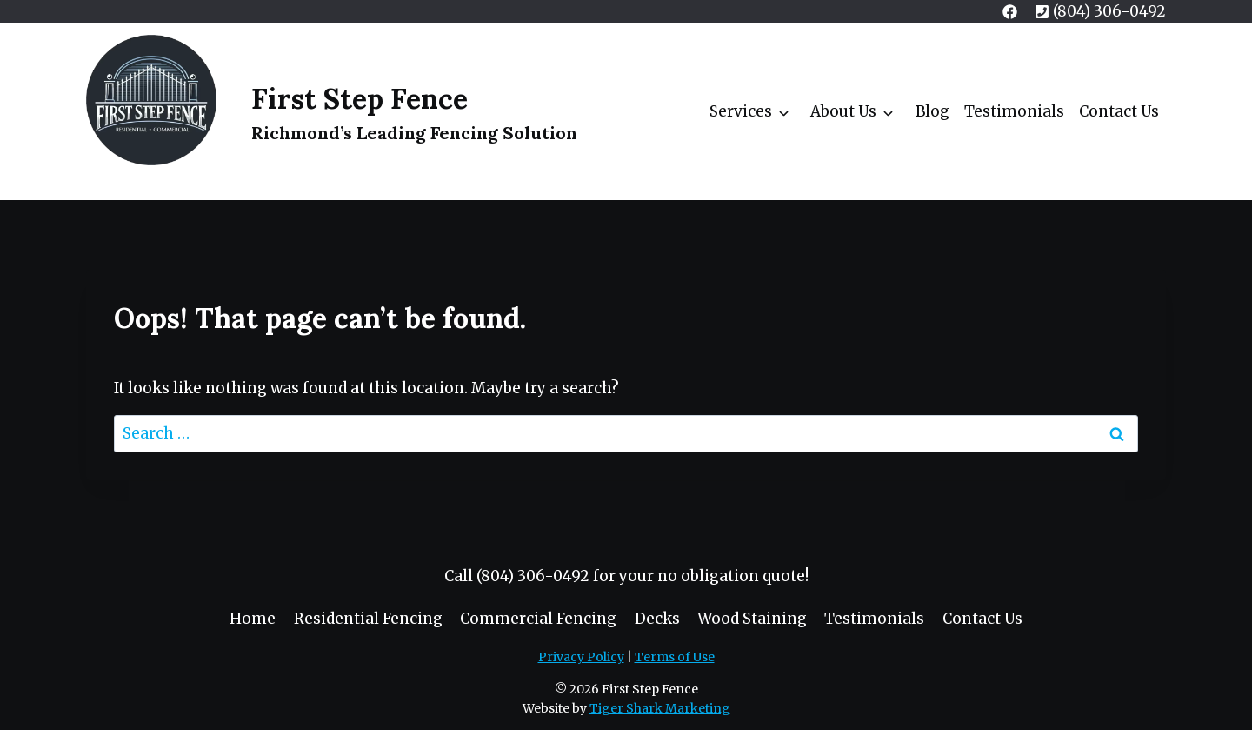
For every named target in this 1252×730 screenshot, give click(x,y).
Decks (657, 618)
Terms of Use (675, 657)
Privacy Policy (581, 657)
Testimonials (1014, 111)
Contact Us (1119, 111)
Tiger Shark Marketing (659, 708)
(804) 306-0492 (532, 576)
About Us (843, 111)
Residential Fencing (368, 618)
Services (740, 111)
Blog (932, 111)
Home (253, 618)
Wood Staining (752, 618)
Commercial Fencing (538, 618)
